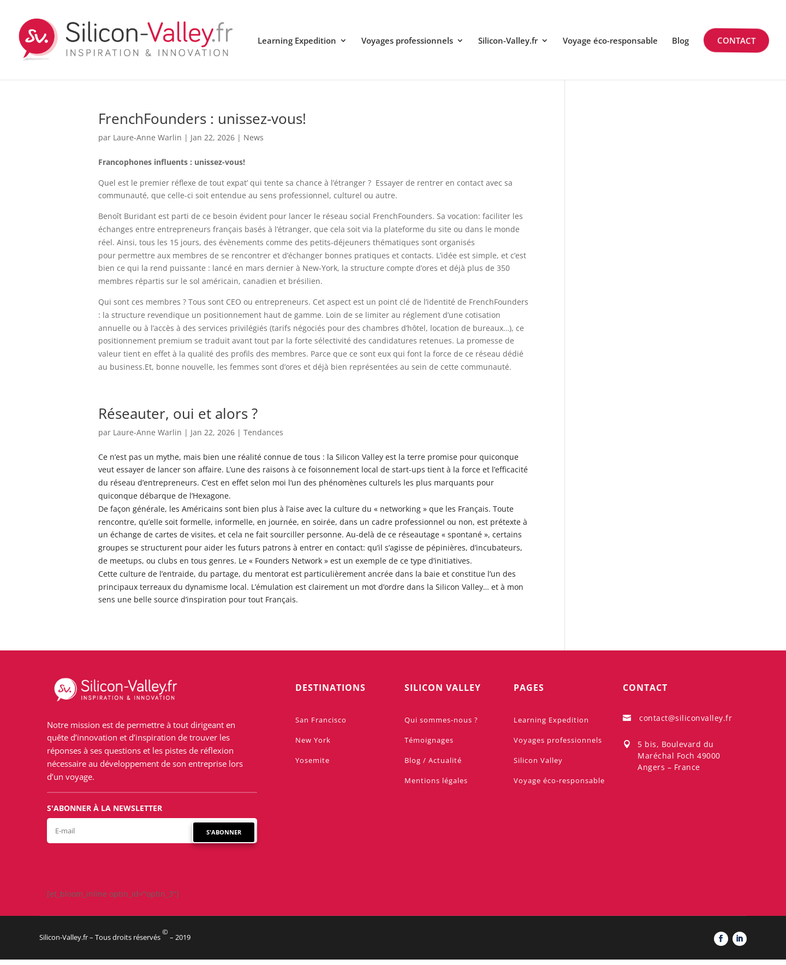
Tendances (263, 432)
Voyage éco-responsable (610, 41)
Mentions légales (436, 780)
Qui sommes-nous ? (441, 720)
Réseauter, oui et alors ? (178, 413)
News (253, 137)
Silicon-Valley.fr (508, 41)
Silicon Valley (538, 760)
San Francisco (321, 720)
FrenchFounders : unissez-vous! (202, 118)
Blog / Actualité (433, 760)
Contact (735, 40)
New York (313, 740)
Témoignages (429, 740)
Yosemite (312, 760)
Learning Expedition (297, 41)
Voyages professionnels (407, 41)
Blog (680, 41)
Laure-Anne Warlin (147, 137)
